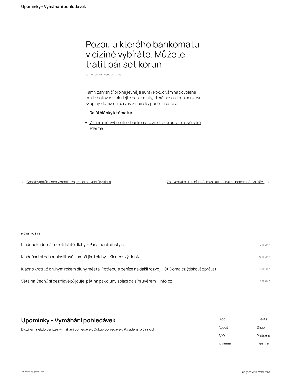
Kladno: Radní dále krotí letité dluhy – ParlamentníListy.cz (73, 244)
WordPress (263, 372)
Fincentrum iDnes (111, 74)
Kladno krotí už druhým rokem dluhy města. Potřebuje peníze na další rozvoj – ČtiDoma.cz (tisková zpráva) (118, 269)
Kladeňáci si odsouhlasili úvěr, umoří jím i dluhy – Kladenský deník (80, 257)
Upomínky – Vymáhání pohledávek (53, 6)
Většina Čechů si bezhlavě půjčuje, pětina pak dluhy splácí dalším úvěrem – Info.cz (96, 281)
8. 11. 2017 (264, 269)
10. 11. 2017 (264, 244)
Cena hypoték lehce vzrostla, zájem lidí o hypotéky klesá (69, 181)
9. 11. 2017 (264, 256)
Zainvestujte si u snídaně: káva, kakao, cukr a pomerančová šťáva (215, 181)
